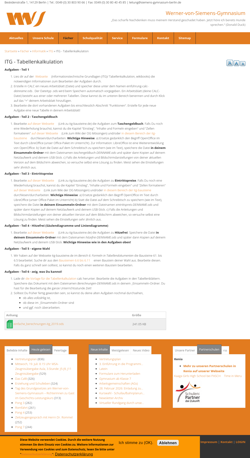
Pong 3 (19, 403)
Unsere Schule (43, 38)
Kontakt (163, 38)
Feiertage (60, 350)
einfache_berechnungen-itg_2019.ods (39, 324)
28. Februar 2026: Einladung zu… (121, 388)
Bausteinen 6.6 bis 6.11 (76, 260)
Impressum (209, 442)
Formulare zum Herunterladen (119, 373)
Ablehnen (168, 443)
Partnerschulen (210, 348)
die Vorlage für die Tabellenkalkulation (51, 278)
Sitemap (185, 38)
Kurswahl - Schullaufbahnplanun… (122, 393)
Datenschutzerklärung (36, 454)
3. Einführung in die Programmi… (121, 364)
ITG (51, 51)
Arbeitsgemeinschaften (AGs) (118, 383)
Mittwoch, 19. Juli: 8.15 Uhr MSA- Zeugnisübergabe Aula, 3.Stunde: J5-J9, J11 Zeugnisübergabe (43, 369)
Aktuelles (16, 38)
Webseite (43, 76)
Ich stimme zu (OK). (136, 443)
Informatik (39, 51)
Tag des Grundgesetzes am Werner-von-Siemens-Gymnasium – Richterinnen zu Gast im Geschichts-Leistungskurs (44, 393)
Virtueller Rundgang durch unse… (121, 403)
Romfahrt (21, 408)
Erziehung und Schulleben (33, 383)
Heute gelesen (40, 349)
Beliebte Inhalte (17, 350)
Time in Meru (232, 376)
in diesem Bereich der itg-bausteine (129, 190)
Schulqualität (93, 38)
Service (117, 38)
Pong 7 (19, 427)
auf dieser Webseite (42, 124)
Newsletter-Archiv (111, 398)
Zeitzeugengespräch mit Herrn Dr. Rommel (44, 417)
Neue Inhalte (99, 349)
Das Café (21, 379)
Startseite (11, 51)
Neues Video (141, 350)
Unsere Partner (185, 350)
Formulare (140, 38)
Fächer (68, 38)
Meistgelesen (120, 350)
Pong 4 (19, 412)
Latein (103, 369)
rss (225, 350)
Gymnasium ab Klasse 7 (115, 379)
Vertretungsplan (26, 359)
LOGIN (240, 442)
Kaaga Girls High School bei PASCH (198, 376)
